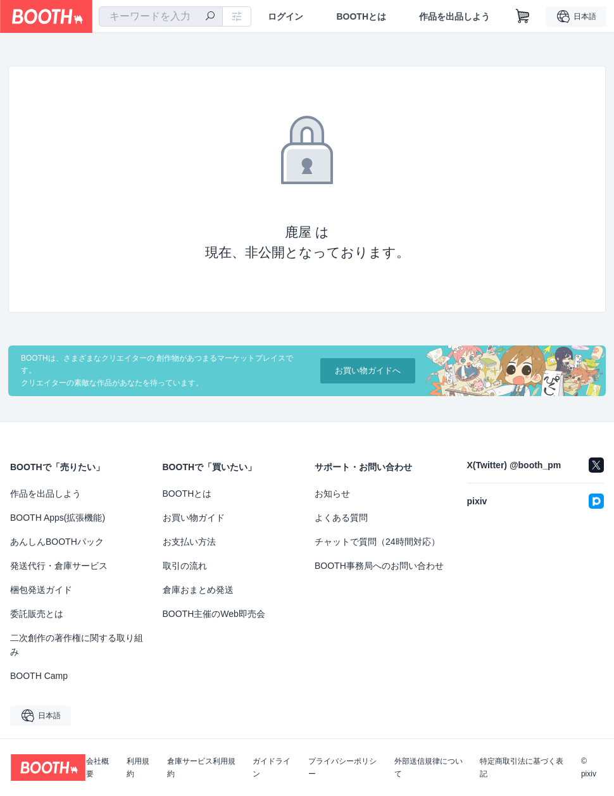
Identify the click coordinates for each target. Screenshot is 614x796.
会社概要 (97, 767)
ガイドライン (272, 767)
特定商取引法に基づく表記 (521, 767)
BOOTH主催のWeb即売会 (214, 614)
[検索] (210, 17)
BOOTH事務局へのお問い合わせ (379, 566)
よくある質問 (341, 518)
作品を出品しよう (454, 16)
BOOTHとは (361, 16)
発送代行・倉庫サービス (59, 566)
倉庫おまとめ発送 (198, 590)
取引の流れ (185, 566)
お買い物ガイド (194, 518)
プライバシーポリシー (342, 767)
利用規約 (138, 767)
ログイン (285, 16)
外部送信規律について (428, 767)
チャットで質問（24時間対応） (377, 542)
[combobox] (161, 16)
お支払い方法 (189, 542)
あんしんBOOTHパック (57, 542)
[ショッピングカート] (522, 16)
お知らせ (332, 493)
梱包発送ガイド (41, 590)
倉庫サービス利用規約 (201, 767)
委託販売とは (36, 614)
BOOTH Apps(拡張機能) (57, 518)
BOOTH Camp (39, 676)
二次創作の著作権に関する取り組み (76, 645)
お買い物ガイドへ (368, 370)
